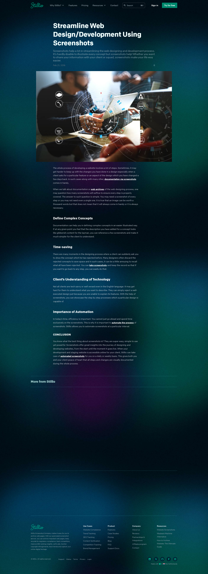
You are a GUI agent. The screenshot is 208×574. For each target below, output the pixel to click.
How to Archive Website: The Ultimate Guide (166, 543)
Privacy (82, 559)
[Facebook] (169, 559)
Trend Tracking (89, 533)
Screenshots (61, 50)
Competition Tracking (92, 544)
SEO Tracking (88, 537)
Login (89, 559)
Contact (114, 5)
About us (136, 529)
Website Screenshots (166, 529)
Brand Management (91, 548)
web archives (97, 189)
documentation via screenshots (120, 179)
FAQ (109, 544)
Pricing (84, 5)
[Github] (162, 559)
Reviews (135, 533)
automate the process (123, 322)
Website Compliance (92, 529)
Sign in (154, 5)
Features (73, 5)
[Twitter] (156, 559)
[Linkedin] (150, 559)
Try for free (169, 5)
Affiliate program (139, 544)
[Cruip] (37, 5)
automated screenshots (72, 356)
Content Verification (91, 541)
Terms (75, 559)
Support (61, 559)
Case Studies (113, 533)
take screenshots (98, 265)
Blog (109, 541)
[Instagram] (175, 559)
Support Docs (113, 548)
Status (68, 559)
